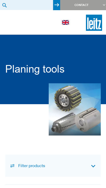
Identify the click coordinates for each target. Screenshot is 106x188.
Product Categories (9, 45)
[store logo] (94, 23)
